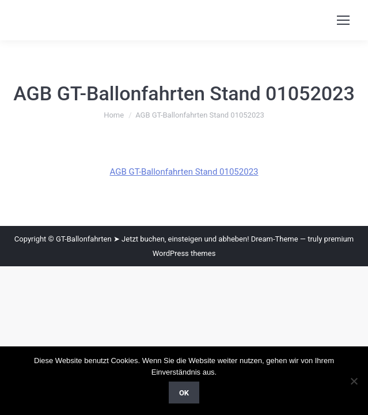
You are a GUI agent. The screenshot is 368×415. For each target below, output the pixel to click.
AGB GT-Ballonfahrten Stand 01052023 (183, 172)
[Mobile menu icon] (343, 20)
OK (184, 392)
